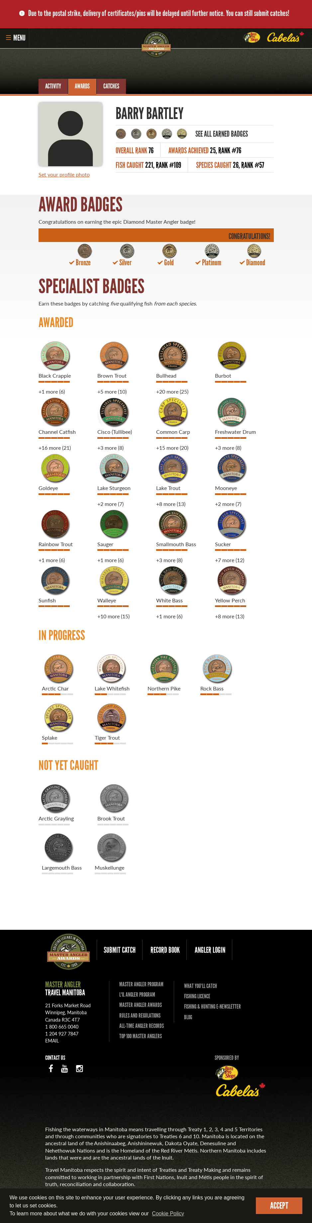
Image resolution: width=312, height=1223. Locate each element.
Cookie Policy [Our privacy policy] (168, 1213)
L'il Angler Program (137, 994)
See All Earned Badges (221, 134)
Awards (82, 86)
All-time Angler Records (141, 1026)
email (52, 1040)
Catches (111, 86)
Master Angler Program (141, 984)
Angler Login (210, 950)
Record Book (165, 950)
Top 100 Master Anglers (140, 1036)
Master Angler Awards (140, 1005)
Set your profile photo (64, 174)
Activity (53, 86)
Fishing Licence (197, 996)
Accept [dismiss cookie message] (279, 1205)
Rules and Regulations (139, 1015)
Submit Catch (120, 950)
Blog (188, 1017)
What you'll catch (200, 986)
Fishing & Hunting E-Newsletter (212, 1006)
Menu (16, 38)
